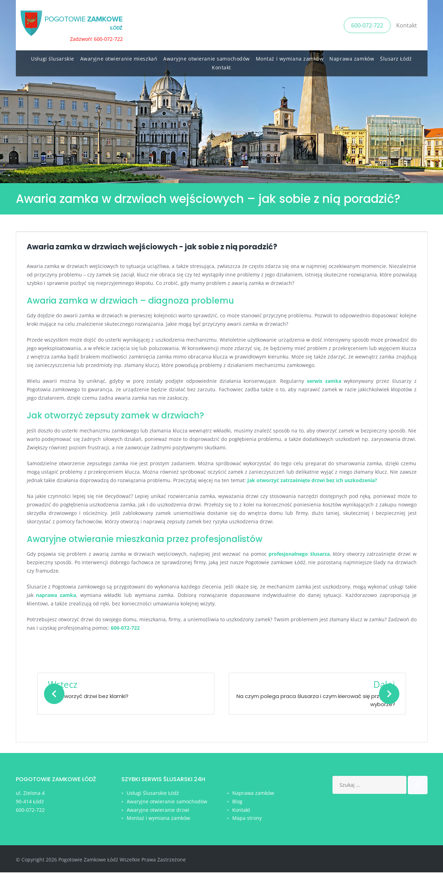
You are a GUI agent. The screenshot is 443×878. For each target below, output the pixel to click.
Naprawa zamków (351, 56)
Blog (237, 807)
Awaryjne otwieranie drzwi (158, 815)
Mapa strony (247, 823)
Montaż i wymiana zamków (290, 56)
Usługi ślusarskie (52, 56)
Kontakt (406, 24)
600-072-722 (367, 24)
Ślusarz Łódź (396, 56)
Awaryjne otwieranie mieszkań (119, 56)
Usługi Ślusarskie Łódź (153, 798)
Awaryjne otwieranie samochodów (206, 56)
